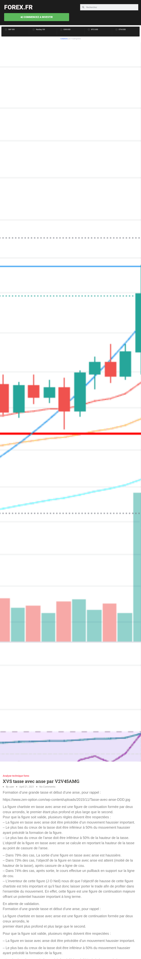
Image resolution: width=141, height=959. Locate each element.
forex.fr (18, 7)
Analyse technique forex (16, 775)
